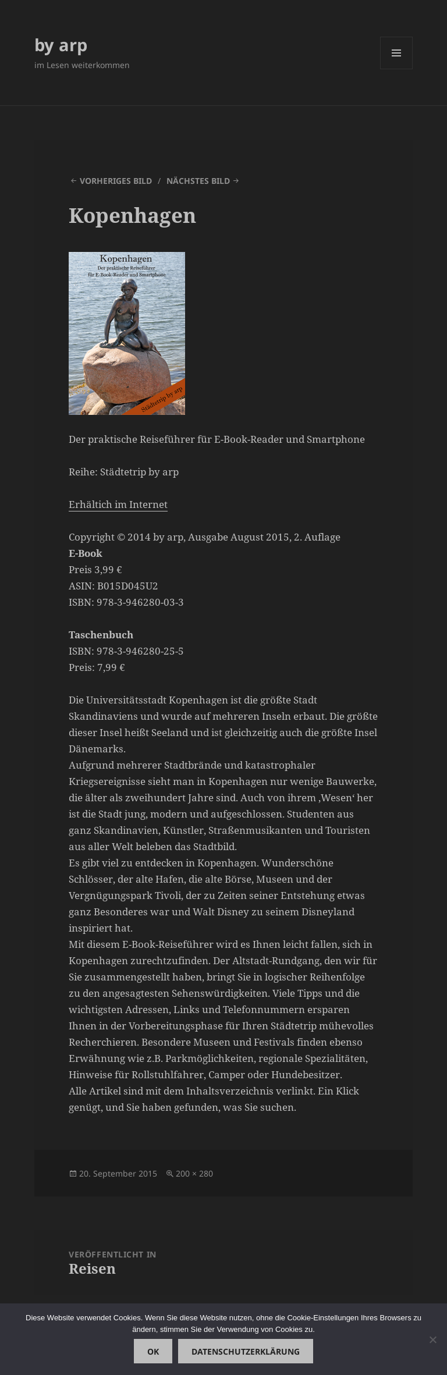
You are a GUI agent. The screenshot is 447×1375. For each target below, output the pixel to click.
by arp (60, 44)
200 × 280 (194, 1173)
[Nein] (432, 1339)
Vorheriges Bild (116, 180)
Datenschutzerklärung (245, 1351)
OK (153, 1351)
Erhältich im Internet (118, 504)
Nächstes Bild (198, 180)
